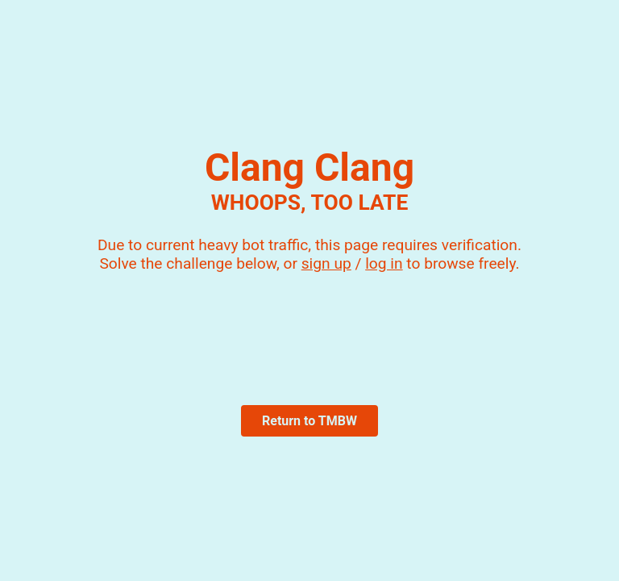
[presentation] (309, 330)
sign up (326, 263)
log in (383, 263)
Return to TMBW (309, 420)
